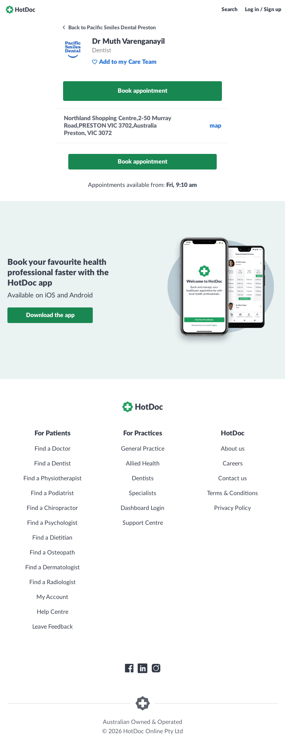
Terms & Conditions (232, 493)
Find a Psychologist (52, 523)
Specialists (142, 493)
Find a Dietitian (52, 538)
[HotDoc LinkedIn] (142, 668)
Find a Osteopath (52, 553)
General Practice (142, 449)
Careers (233, 464)
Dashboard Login (142, 508)
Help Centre (52, 612)
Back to (109, 27)
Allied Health (143, 464)
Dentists (143, 478)
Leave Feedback (52, 627)
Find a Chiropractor (52, 508)
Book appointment (142, 91)
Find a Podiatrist (52, 493)
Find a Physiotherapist (52, 478)
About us (233, 449)
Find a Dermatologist (52, 567)
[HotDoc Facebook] (129, 668)
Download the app (50, 315)
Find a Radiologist (52, 582)
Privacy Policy (232, 508)
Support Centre (142, 523)
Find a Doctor (53, 449)
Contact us (232, 478)
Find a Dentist (52, 464)
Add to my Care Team (124, 62)
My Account (52, 597)
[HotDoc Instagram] (156, 668)
